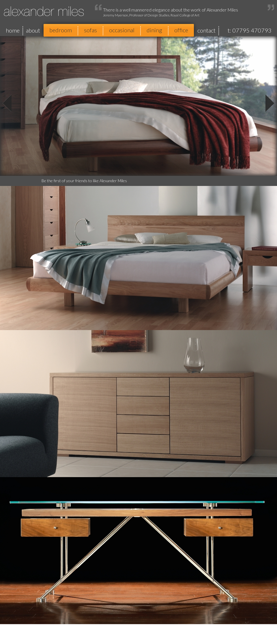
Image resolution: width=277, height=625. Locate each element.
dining (154, 30)
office (181, 30)
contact (206, 30)
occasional (121, 30)
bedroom (60, 30)
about (33, 30)
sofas (90, 30)
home (13, 30)
